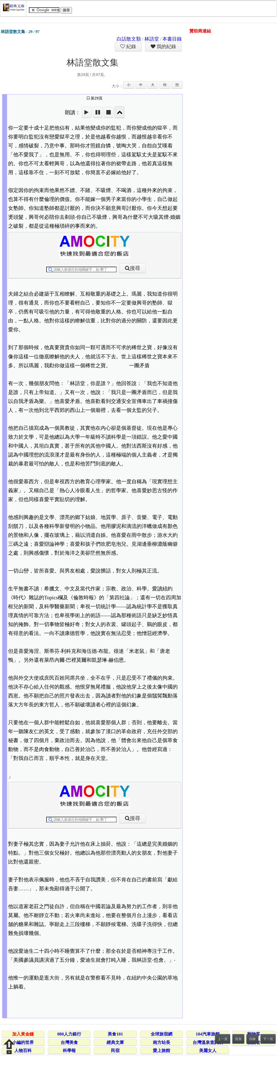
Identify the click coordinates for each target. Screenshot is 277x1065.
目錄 (252, 1039)
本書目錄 (172, 39)
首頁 (238, 1039)
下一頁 (268, 1039)
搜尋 (135, 268)
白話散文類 (129, 39)
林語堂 (151, 39)
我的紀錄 (166, 46)
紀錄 (130, 46)
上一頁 (222, 1039)
